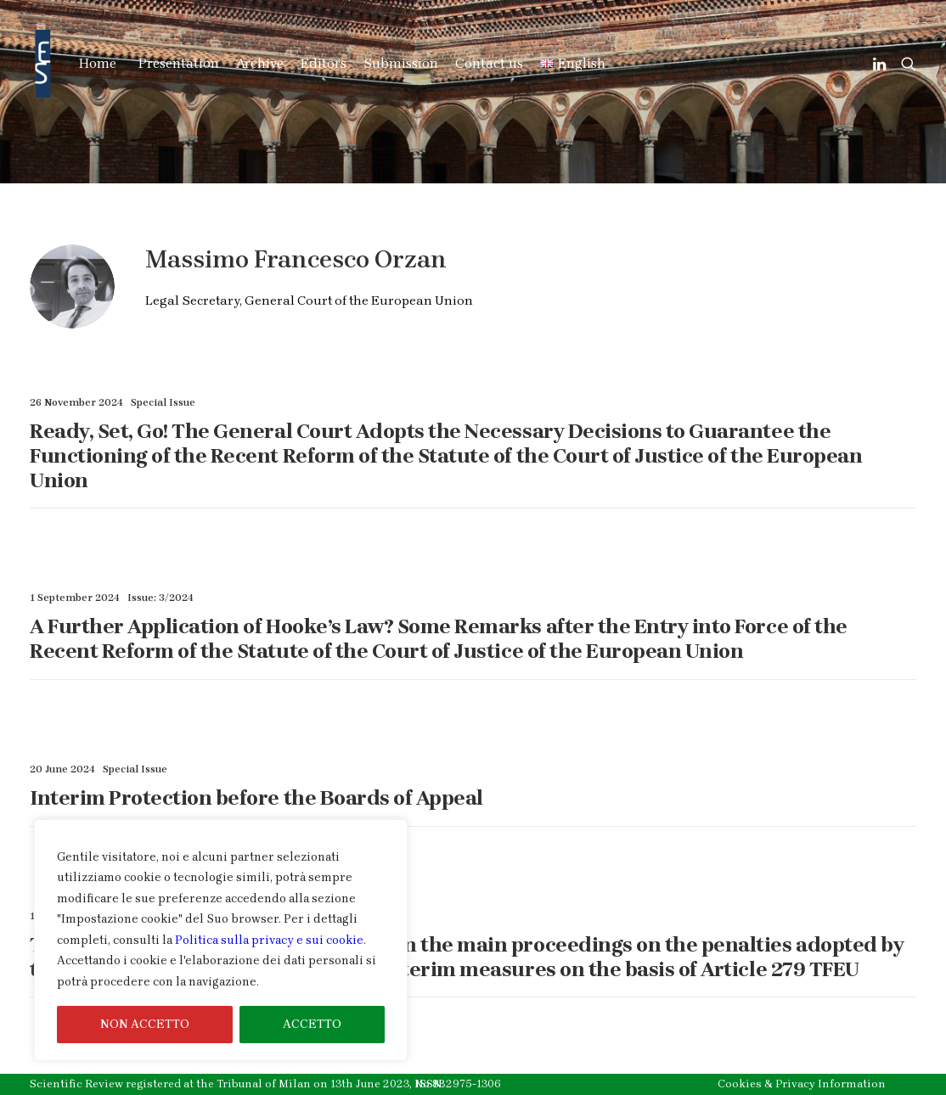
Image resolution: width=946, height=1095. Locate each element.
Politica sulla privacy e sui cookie (269, 940)
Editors (323, 63)
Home (97, 63)
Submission (400, 63)
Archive (260, 63)
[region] (221, 940)
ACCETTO (312, 1024)
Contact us (489, 63)
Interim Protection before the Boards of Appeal (256, 798)
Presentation (178, 63)
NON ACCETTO (144, 1024)
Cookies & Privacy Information (802, 1083)
